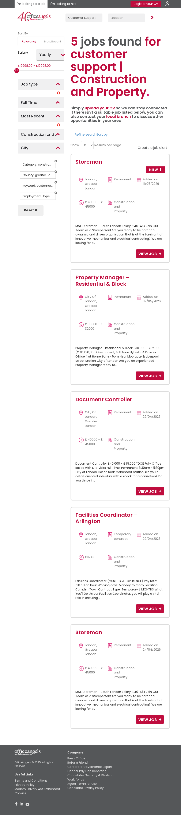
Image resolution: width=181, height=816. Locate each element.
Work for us (75, 779)
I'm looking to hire (63, 4)
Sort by (102, 134)
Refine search (85, 134)
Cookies (20, 793)
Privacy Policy (24, 785)
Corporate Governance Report (89, 767)
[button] (56, 161)
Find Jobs (151, 17)
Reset (30, 210)
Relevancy (29, 41)
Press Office (76, 758)
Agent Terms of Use (82, 784)
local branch (118, 116)
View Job (148, 253)
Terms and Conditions (31, 780)
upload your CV (100, 108)
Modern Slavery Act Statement (37, 789)
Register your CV (146, 4)
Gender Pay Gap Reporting (86, 771)
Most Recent (52, 41)
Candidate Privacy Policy (85, 788)
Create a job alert (152, 147)
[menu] (87, 145)
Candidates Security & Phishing (90, 775)
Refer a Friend (77, 762)
